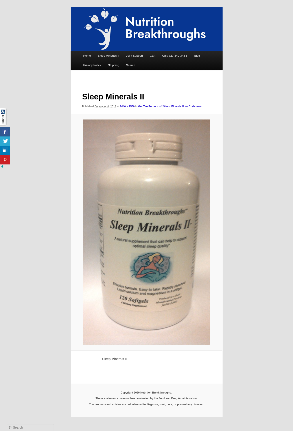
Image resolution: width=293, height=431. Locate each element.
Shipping (113, 65)
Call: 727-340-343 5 (174, 55)
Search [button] (130, 65)
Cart (152, 55)
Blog (197, 55)
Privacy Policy (92, 65)
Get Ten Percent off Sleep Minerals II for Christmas (170, 106)
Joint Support (134, 55)
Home (87, 55)
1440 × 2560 (127, 106)
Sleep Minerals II (108, 55)
